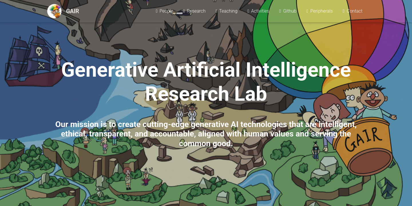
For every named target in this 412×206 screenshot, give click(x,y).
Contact (352, 12)
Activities (258, 12)
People (164, 12)
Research (193, 12)
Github (287, 12)
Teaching (226, 12)
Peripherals (319, 12)
